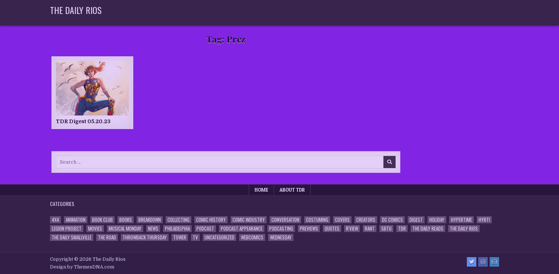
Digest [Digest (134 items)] (416, 219)
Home (261, 190)
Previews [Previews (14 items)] (309, 228)
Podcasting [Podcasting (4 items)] (281, 228)
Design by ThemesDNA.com (82, 267)
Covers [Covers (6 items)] (342, 219)
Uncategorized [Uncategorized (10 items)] (219, 237)
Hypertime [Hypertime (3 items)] (461, 219)
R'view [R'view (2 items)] (352, 228)
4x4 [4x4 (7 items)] (55, 219)
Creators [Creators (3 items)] (365, 219)
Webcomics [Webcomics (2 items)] (252, 237)
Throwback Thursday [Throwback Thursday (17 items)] (145, 237)
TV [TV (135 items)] (195, 237)
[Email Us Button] (494, 262)
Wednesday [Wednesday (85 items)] (281, 237)
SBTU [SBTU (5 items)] (386, 228)
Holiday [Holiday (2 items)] (436, 219)
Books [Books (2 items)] (125, 219)
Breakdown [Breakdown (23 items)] (149, 219)
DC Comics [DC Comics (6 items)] (392, 219)
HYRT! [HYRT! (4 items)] (484, 219)
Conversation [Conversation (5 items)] (285, 219)
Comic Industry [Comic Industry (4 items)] (248, 219)
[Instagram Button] (483, 262)
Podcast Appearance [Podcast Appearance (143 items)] (242, 228)
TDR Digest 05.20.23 (83, 121)
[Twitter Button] (471, 262)
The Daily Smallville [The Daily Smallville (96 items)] (71, 237)
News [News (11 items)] (153, 228)
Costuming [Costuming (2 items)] (317, 219)
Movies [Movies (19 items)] (95, 228)
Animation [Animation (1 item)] (76, 219)
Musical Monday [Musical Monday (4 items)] (125, 228)
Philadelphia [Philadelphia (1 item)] (177, 228)
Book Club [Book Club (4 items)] (102, 219)
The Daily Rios (76, 10)
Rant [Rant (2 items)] (370, 228)
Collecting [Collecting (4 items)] (178, 219)
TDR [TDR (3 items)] (402, 228)
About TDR (292, 190)
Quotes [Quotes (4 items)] (332, 228)
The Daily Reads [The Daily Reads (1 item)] (427, 228)
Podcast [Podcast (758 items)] (205, 228)
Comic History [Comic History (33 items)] (211, 219)
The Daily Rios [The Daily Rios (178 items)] (464, 228)
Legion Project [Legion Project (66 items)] (67, 228)
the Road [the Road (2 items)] (107, 237)
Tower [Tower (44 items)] (179, 237)
